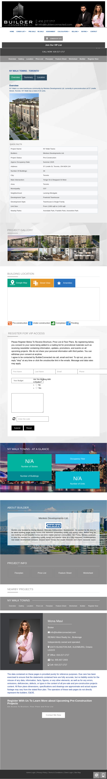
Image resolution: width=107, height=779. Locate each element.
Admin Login (30, 772)
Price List (39, 59)
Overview (12, 59)
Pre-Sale (32, 31)
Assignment (50, 31)
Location (29, 59)
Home (12, 31)
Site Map (77, 772)
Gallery (21, 59)
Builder (82, 59)
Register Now (93, 59)
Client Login (68, 772)
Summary (28, 77)
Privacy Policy (42, 772)
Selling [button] (75, 31)
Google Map (18, 283)
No (39, 385)
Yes (39, 388)
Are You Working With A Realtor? (42, 380)
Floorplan (49, 59)
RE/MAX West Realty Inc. (65, 637)
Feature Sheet (61, 59)
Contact (93, 31)
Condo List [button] (21, 31)
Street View (41, 283)
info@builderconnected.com (63, 632)
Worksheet (73, 59)
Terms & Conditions (55, 772)
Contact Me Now (53, 715)
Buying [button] (84, 31)
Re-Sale (41, 31)
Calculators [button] (63, 31)
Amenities (63, 283)
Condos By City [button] (53, 38)
